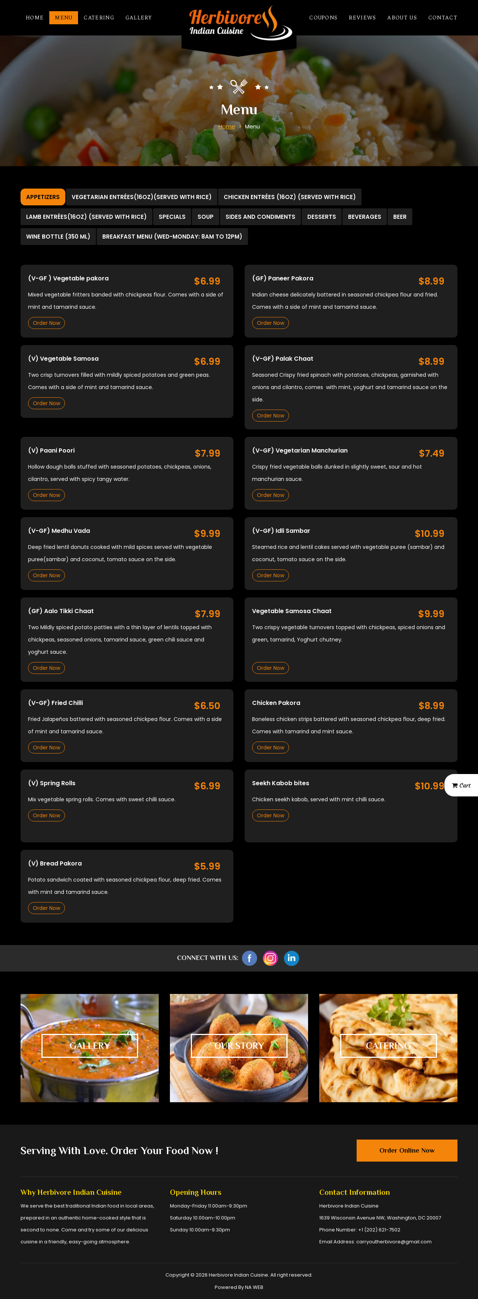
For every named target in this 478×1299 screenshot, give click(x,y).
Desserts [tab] (321, 217)
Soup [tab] (206, 217)
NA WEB (254, 1287)
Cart (461, 785)
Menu (63, 18)
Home (35, 18)
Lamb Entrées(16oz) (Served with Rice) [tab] (86, 217)
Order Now (46, 323)
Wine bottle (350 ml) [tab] (58, 236)
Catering (99, 18)
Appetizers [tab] (43, 197)
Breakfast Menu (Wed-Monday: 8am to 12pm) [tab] (172, 236)
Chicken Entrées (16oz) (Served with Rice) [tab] (290, 197)
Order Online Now (407, 1150)
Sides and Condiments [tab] (260, 217)
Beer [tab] (400, 217)
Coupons (323, 18)
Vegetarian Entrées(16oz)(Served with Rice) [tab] (142, 197)
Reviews (362, 18)
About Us (402, 18)
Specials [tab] (172, 217)
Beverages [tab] (364, 217)
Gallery (138, 18)
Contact (442, 18)
